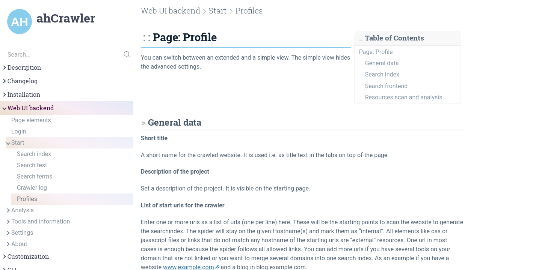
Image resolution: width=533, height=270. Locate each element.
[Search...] (66, 54)
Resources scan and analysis (403, 97)
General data (382, 63)
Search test (32, 165)
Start (14, 142)
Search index (34, 154)
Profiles (27, 198)
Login (18, 131)
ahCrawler (65, 18)
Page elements (31, 120)
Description (21, 67)
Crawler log (32, 187)
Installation (21, 94)
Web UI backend (28, 108)
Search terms (35, 176)
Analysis (19, 210)
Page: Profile (376, 52)
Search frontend (386, 86)
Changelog (20, 81)
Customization (25, 256)
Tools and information (37, 221)
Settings (19, 232)
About (16, 244)
